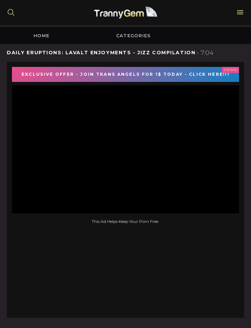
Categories (133, 35)
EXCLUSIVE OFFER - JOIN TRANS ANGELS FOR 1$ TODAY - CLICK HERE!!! (125, 74)
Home (41, 35)
